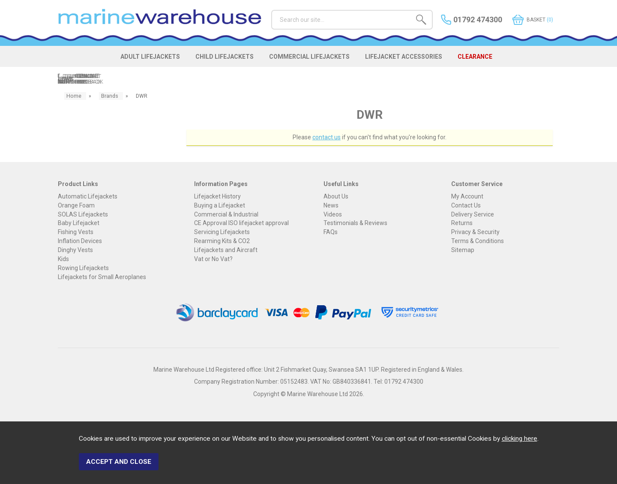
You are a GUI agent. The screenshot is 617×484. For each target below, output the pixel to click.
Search (271, 9)
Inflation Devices (80, 242)
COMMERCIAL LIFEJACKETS (311, 60)
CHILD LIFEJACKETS (219, 60)
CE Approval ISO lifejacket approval (241, 224)
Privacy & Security (475, 233)
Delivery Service (472, 215)
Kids (63, 260)
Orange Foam (76, 206)
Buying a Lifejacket (219, 206)
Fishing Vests (75, 233)
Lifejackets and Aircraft (226, 251)
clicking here (519, 442)
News (330, 206)
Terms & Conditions (477, 242)
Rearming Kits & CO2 (222, 242)
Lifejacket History (217, 197)
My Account (467, 197)
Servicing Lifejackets (222, 233)
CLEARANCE (491, 60)
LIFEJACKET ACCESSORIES (413, 60)
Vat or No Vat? (213, 260)
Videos (332, 215)
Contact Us (466, 206)
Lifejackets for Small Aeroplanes (102, 277)
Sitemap (462, 251)
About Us (335, 197)
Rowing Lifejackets (83, 268)
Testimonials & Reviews (355, 224)
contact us (326, 138)
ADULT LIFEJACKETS (138, 60)
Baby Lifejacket (78, 224)
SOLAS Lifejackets (83, 215)
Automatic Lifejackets (87, 197)
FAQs (330, 233)
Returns (462, 224)
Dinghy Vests (75, 251)
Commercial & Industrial (226, 215)
